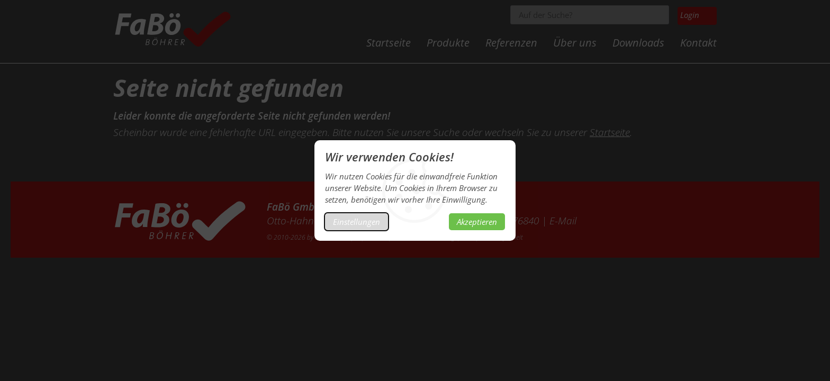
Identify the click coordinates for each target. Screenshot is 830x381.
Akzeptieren (477, 221)
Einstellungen (356, 221)
